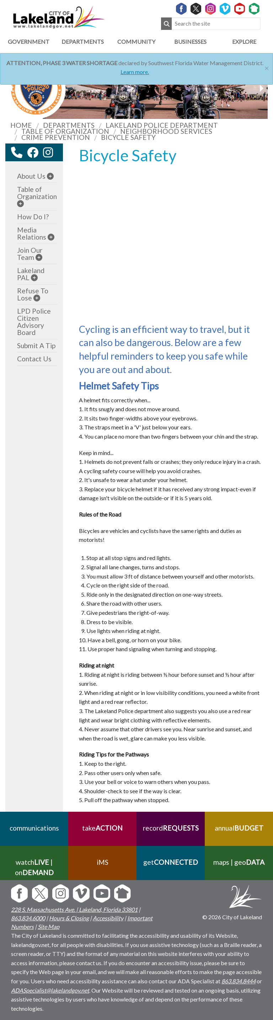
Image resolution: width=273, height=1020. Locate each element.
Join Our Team (29, 253)
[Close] (266, 67)
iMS (102, 862)
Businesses (190, 41)
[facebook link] (32, 152)
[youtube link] (57, 154)
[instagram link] (48, 152)
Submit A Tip (36, 345)
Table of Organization (37, 192)
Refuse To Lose (32, 294)
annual (239, 828)
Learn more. (135, 71)
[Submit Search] (166, 23)
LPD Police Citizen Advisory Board (34, 321)
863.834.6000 (28, 918)
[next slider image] (11, 88)
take (102, 828)
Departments (82, 41)
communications (34, 828)
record (171, 828)
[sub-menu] (50, 176)
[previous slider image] (261, 88)
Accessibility (108, 918)
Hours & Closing (69, 918)
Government (28, 41)
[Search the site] (216, 23)
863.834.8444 (238, 981)
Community (136, 41)
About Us (31, 176)
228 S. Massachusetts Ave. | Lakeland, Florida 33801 (74, 909)
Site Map (48, 926)
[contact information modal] (16, 152)
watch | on (34, 867)
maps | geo (238, 862)
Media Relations (31, 233)
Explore (244, 41)
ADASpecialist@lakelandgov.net (50, 990)
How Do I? (33, 217)
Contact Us (34, 359)
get (170, 862)
